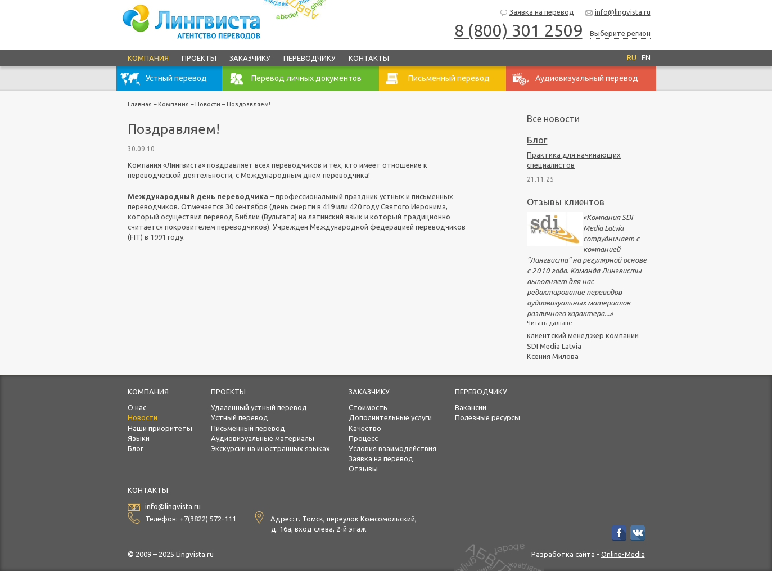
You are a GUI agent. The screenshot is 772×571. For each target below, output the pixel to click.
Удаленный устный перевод (259, 407)
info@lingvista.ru (618, 12)
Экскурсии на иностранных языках (270, 448)
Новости (207, 104)
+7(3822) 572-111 (207, 519)
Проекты (199, 58)
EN (646, 57)
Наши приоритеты (160, 428)
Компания (148, 58)
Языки (139, 438)
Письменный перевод (248, 428)
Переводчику (309, 58)
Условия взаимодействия (392, 448)
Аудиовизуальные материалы (262, 438)
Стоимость (368, 407)
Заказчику (249, 58)
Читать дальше (549, 323)
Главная (140, 104)
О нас (137, 407)
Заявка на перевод (536, 12)
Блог (537, 140)
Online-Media (623, 554)
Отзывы (363, 469)
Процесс (363, 438)
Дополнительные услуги (390, 417)
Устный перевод (239, 417)
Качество (365, 428)
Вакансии (470, 407)
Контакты (369, 58)
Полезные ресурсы (487, 417)
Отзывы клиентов (565, 202)
